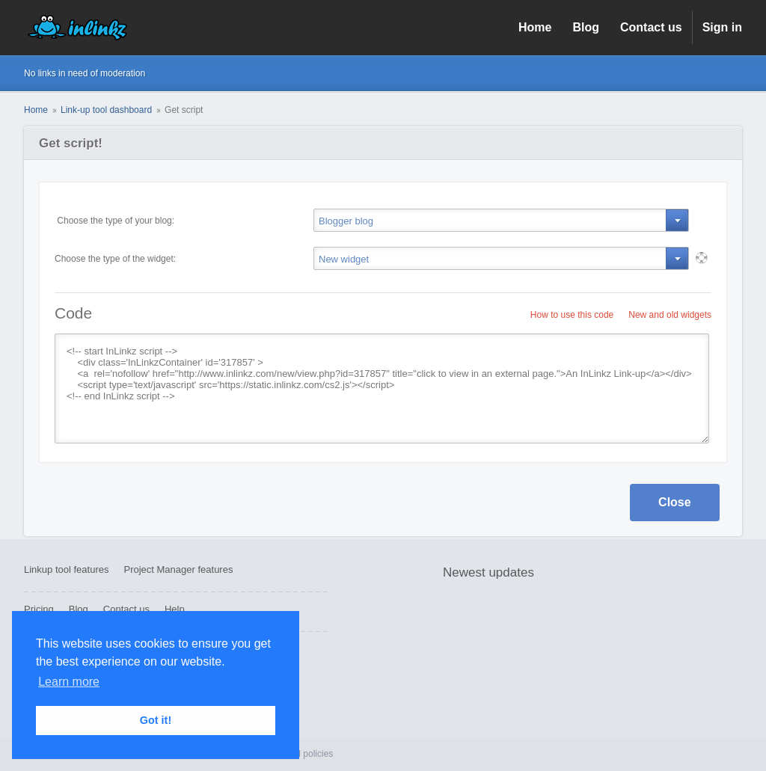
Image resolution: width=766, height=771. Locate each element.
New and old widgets (669, 315)
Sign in (722, 27)
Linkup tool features (66, 569)
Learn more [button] (68, 681)
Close (675, 502)
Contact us (651, 27)
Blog (585, 27)
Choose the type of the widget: (115, 259)
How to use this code (571, 315)
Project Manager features (178, 569)
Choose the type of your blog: (114, 220)
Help (175, 609)
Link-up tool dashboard (106, 110)
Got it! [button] (155, 720)
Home (534, 27)
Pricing (39, 609)
